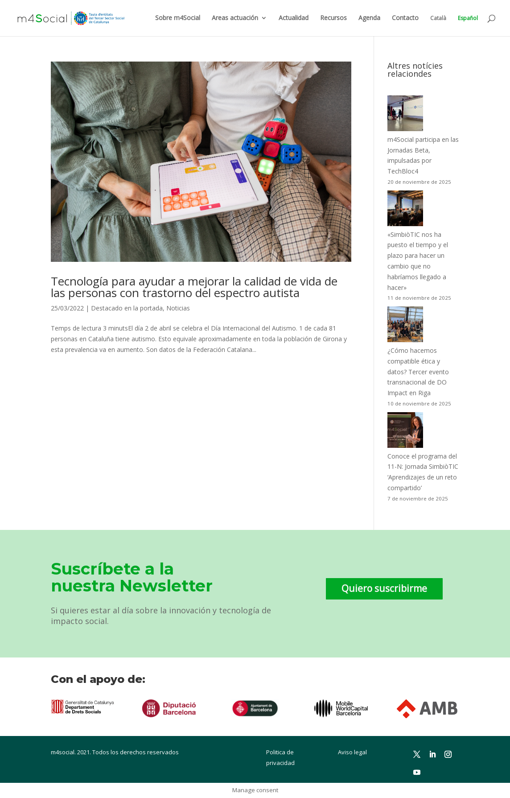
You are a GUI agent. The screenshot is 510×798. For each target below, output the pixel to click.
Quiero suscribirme (384, 588)
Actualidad (293, 18)
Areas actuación (235, 18)
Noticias (178, 308)
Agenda (369, 18)
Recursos (333, 18)
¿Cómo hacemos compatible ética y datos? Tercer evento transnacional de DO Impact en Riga (418, 371)
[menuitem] (438, 25)
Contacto (405, 18)
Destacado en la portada (127, 308)
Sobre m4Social (177, 18)
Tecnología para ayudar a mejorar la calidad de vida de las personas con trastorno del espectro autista (194, 287)
